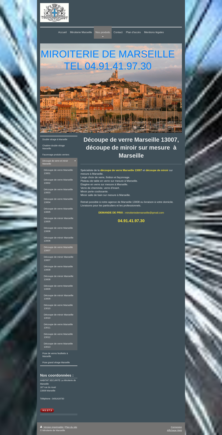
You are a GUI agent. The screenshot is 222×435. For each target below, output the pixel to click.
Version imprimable (52, 427)
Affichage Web (174, 430)
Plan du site (71, 427)
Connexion (176, 427)
